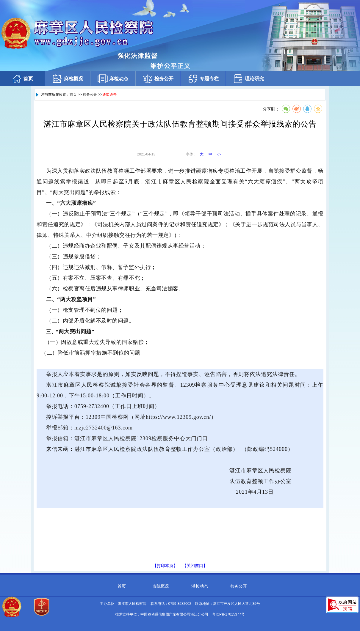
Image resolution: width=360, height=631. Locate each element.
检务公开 (158, 78)
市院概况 (160, 586)
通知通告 (109, 94)
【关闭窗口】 (194, 565)
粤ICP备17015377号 (228, 614)
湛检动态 (199, 586)
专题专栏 (203, 78)
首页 (22, 78)
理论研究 (248, 78)
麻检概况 (67, 78)
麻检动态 (112, 78)
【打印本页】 (165, 565)
